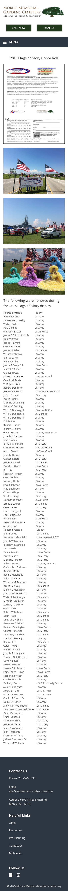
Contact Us (16, 845)
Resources (15, 830)
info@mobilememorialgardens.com (31, 791)
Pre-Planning (17, 838)
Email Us (49, 28)
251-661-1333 (26, 778)
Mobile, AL (15, 853)
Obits (12, 823)
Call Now (18, 28)
